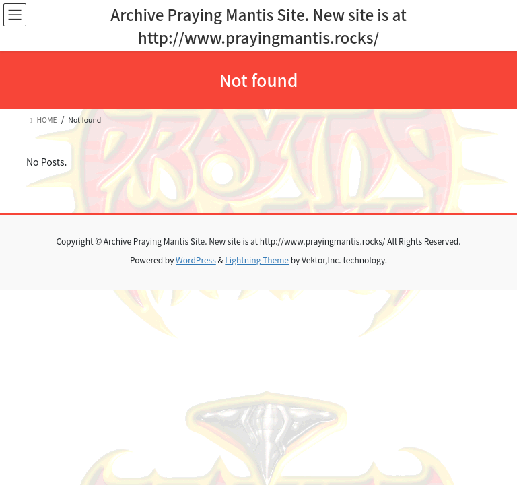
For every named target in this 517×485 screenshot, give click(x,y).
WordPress (196, 259)
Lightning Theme (257, 259)
